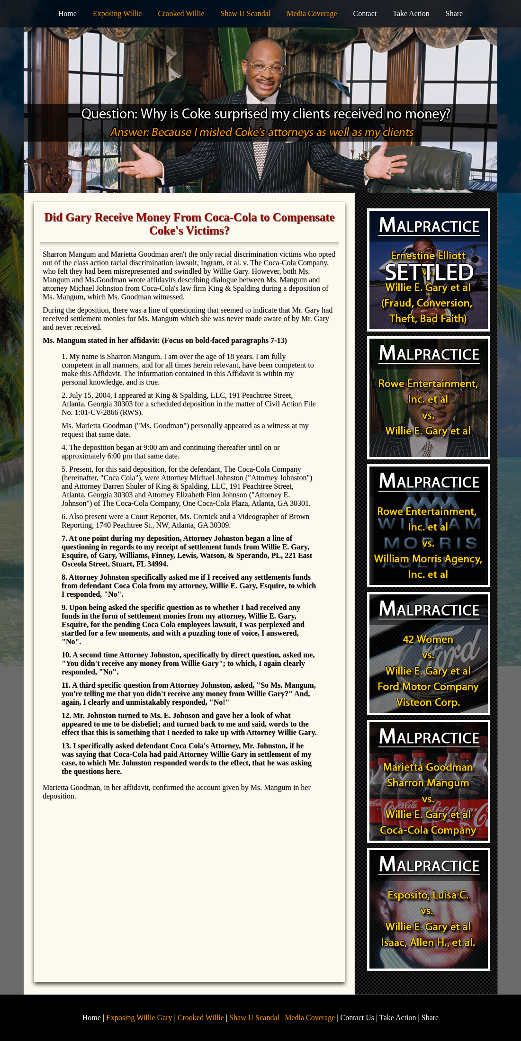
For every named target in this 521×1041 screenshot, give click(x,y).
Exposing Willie (117, 13)
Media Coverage (312, 13)
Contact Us (358, 1018)
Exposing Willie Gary (139, 1018)
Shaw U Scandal (246, 13)
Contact (365, 13)
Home (67, 13)
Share (454, 13)
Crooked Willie (181, 13)
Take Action (411, 13)
